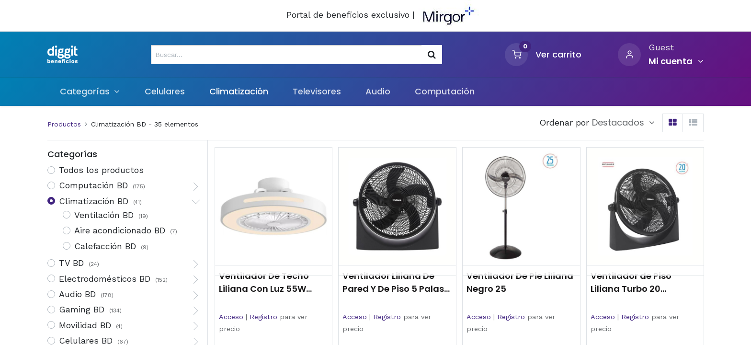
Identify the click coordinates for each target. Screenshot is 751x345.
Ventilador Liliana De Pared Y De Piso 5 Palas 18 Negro (393, 282)
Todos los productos (101, 170)
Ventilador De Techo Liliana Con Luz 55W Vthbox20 (264, 282)
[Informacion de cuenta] (676, 61)
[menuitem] (164, 91)
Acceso (231, 317)
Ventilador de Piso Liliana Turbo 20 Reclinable (631, 282)
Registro (263, 317)
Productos (64, 124)
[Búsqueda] (431, 54)
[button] (623, 123)
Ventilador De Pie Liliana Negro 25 (520, 282)
